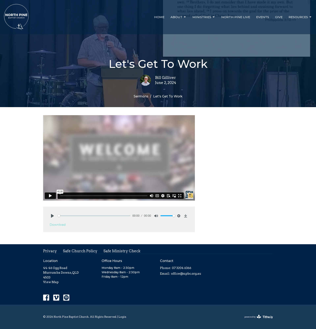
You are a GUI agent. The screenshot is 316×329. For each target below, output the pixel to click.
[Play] (52, 216)
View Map (51, 282)
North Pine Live (235, 17)
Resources (300, 17)
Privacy (50, 251)
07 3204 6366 (181, 268)
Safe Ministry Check (121, 251)
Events (262, 17)
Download (57, 225)
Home (159, 17)
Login (122, 316)
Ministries (203, 17)
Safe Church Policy (80, 251)
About (178, 17)
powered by (258, 317)
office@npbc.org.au (186, 273)
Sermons (141, 96)
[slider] (94, 216)
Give (279, 17)
